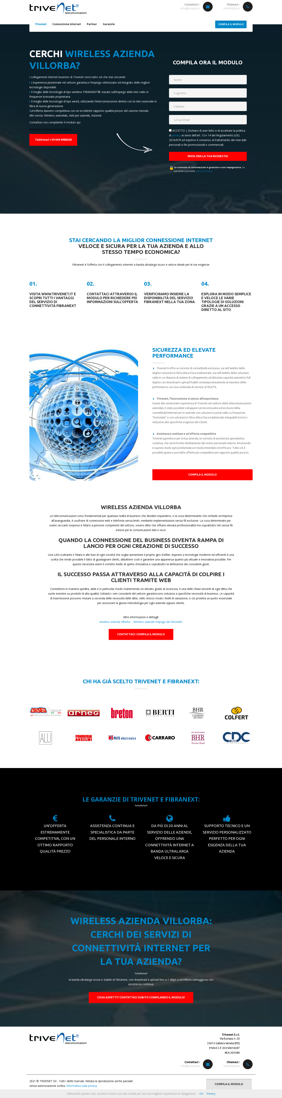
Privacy (210, 1093)
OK (201, 1093)
